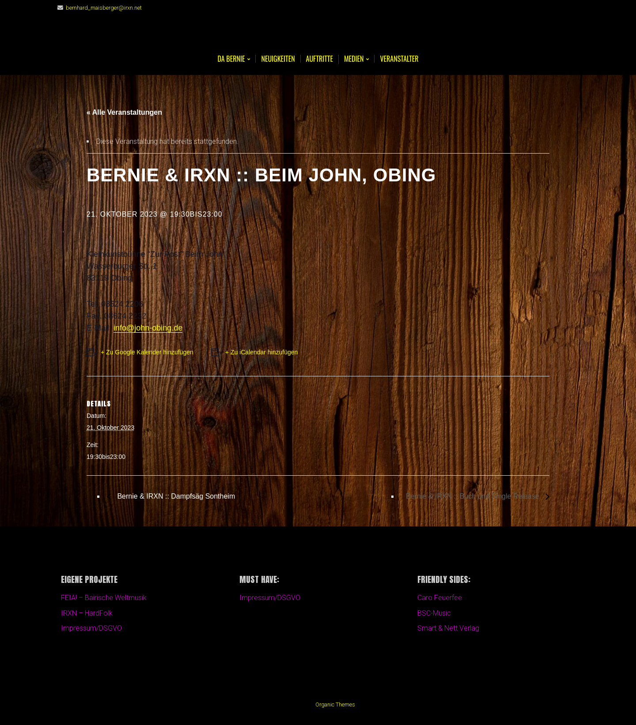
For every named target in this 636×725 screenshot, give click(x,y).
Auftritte (319, 59)
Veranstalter (399, 59)
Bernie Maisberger (318, 35)
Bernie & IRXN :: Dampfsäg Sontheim (175, 496)
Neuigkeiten (278, 59)
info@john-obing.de (148, 327)
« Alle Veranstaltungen (124, 112)
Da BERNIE (231, 59)
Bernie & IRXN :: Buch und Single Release (473, 496)
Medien (353, 59)
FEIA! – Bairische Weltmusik (104, 598)
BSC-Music (434, 613)
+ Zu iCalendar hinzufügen (261, 352)
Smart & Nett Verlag (448, 628)
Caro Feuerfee (439, 598)
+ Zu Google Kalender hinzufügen (147, 352)
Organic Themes (335, 704)
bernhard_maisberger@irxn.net (104, 7)
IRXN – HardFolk (87, 613)
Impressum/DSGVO (91, 628)
